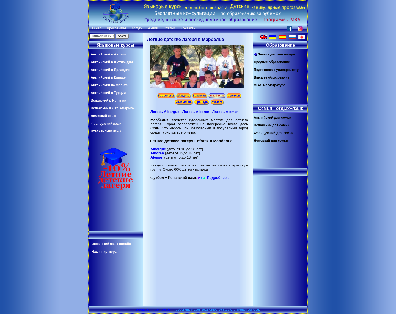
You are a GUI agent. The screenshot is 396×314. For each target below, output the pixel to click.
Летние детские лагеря (274, 54)
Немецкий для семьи (271, 141)
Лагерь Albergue (164, 112)
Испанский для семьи (272, 125)
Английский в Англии (108, 54)
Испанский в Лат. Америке (112, 108)
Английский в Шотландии (112, 62)
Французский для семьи (273, 133)
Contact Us (162, 309)
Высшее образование (271, 77)
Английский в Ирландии (110, 70)
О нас (96, 28)
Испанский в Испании (108, 100)
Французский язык (106, 124)
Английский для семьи (272, 118)
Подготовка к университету (276, 70)
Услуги (137, 28)
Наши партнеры (105, 252)
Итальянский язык (106, 131)
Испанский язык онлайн (111, 244)
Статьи (169, 28)
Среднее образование (272, 62)
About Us (143, 309)
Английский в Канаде (108, 77)
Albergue (158, 149)
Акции (153, 28)
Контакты (188, 28)
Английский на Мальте (109, 85)
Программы (116, 28)
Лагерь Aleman (225, 112)
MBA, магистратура (269, 85)
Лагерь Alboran (195, 112)
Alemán (156, 157)
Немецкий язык (103, 116)
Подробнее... (218, 178)
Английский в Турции (108, 93)
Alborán (157, 153)
